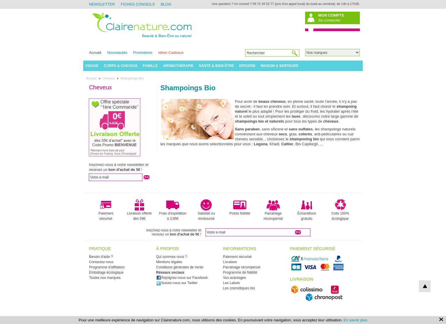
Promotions (142, 52)
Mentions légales (169, 262)
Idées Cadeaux (170, 52)
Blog (166, 4)
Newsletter (102, 4)
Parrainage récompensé (273, 210)
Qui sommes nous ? (171, 257)
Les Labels (231, 283)
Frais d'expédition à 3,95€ (173, 210)
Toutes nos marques (105, 278)
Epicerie (247, 66)
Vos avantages (234, 278)
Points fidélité (239, 207)
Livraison (230, 262)
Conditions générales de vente (179, 267)
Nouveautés (117, 52)
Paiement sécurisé (105, 210)
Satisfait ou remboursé (206, 210)
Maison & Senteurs (279, 66)
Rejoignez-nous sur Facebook (182, 278)
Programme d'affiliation (107, 267)
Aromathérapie (178, 66)
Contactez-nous (101, 262)
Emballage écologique (106, 272)
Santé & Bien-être (216, 66)
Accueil (95, 52)
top (425, 286)
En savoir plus (355, 320)
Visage (91, 66)
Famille (150, 66)
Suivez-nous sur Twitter (177, 283)
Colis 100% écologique (340, 210)
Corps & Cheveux (121, 66)
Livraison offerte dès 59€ (139, 210)
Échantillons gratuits (306, 210)
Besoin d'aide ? (101, 257)
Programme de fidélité (240, 272)
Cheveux (100, 87)
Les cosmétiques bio (239, 288)
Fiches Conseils (138, 4)
